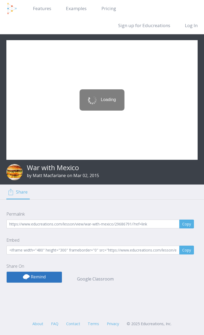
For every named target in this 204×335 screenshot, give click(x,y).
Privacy (113, 323)
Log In (191, 25)
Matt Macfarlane (49, 175)
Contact (73, 323)
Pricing (108, 8)
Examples (76, 8)
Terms (93, 323)
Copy (186, 224)
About (37, 323)
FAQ (54, 323)
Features (42, 8)
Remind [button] (34, 277)
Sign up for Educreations (144, 25)
